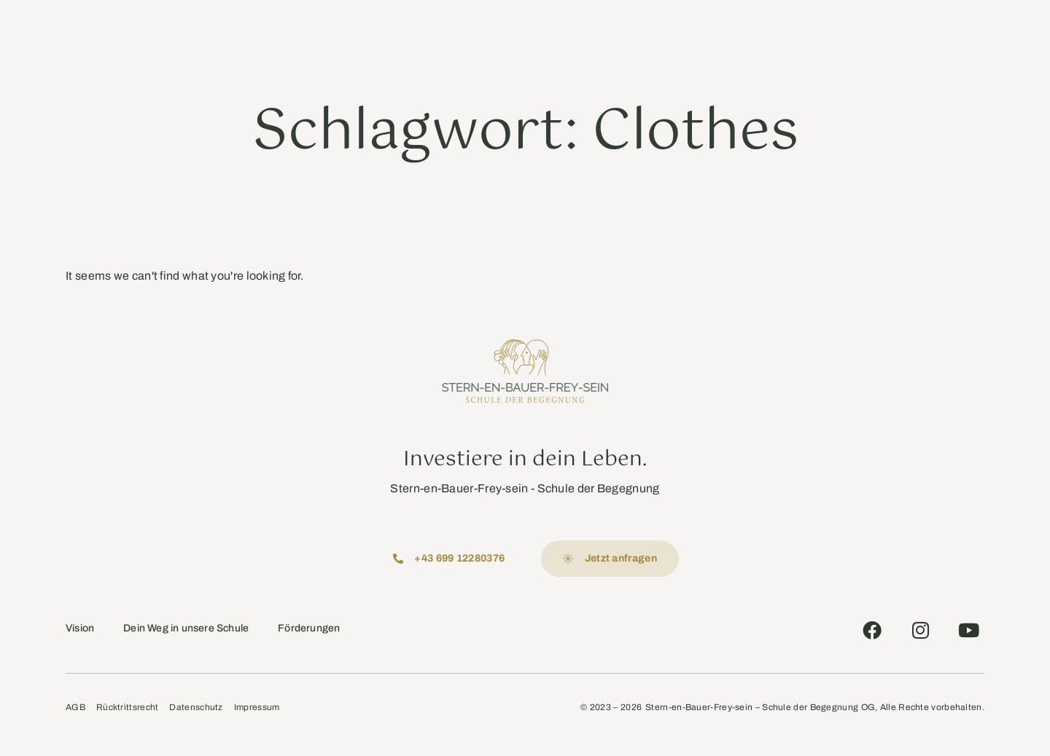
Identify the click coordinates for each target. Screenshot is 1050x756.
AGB (75, 707)
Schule (332, 32)
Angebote (447, 32)
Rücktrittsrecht (127, 707)
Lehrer (382, 32)
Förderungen (309, 628)
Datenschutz (195, 707)
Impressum (257, 707)
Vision (80, 628)
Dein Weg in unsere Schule (186, 628)
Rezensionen (641, 32)
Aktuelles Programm (544, 32)
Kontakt (708, 32)
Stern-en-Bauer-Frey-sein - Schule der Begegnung (524, 488)
